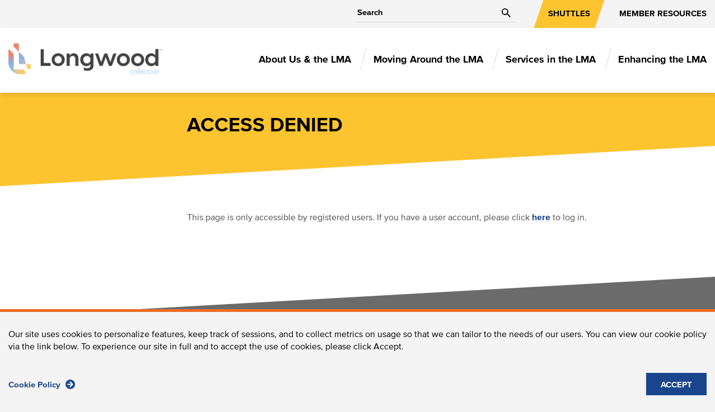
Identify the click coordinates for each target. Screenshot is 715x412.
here (541, 217)
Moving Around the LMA (428, 60)
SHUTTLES (569, 14)
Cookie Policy (41, 391)
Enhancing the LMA (662, 60)
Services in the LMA (551, 60)
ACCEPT (676, 391)
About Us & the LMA (305, 60)
